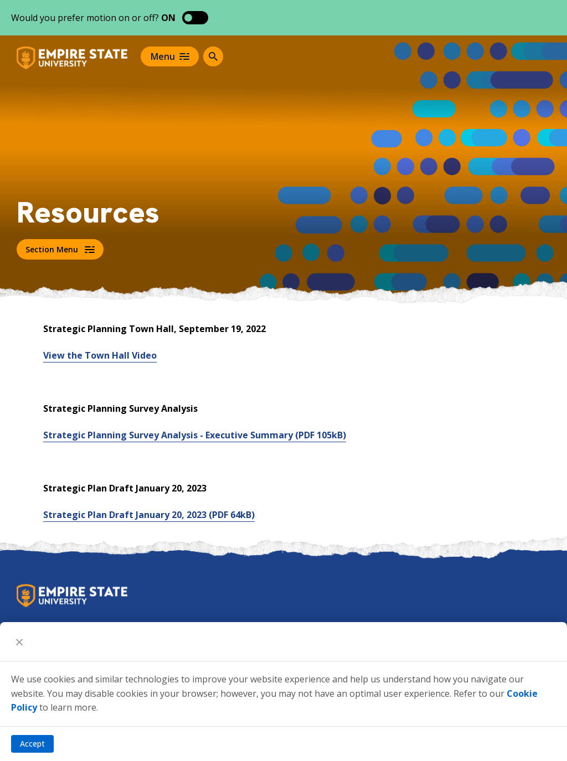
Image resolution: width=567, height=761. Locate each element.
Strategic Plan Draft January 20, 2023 (149, 515)
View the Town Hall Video (100, 355)
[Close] (19, 641)
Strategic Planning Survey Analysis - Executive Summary (194, 435)
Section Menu (60, 249)
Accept (32, 743)
